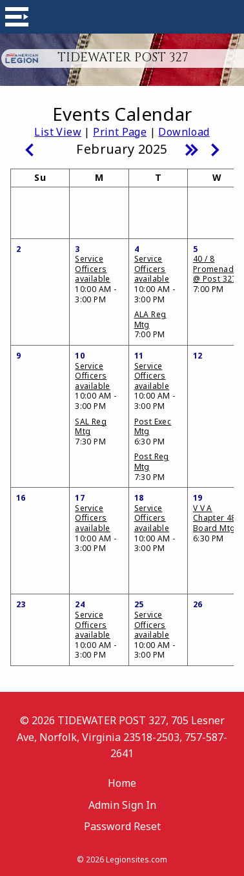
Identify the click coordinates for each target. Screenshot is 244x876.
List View (57, 132)
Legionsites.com (136, 859)
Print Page (120, 132)
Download (183, 132)
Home (122, 783)
